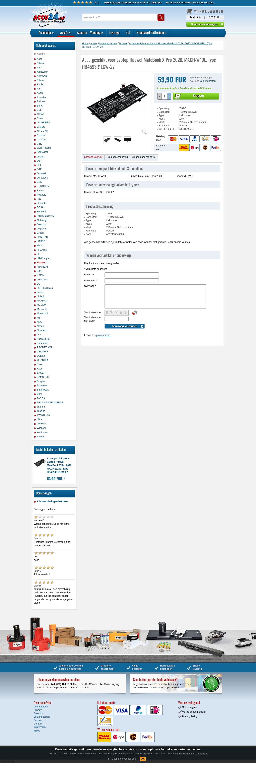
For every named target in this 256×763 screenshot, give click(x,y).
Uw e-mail (90, 280)
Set (128, 32)
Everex (40, 190)
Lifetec (40, 292)
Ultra (39, 419)
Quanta (41, 355)
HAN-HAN (42, 237)
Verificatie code (92, 312)
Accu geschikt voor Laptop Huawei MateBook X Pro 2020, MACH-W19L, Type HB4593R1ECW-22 (59, 465)
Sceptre (41, 381)
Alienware (42, 76)
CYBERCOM (44, 148)
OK (143, 758)
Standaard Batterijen (152, 32)
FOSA (40, 207)
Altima (40, 80)
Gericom (41, 224)
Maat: (162, 122)
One (39, 334)
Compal (41, 135)
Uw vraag (90, 286)
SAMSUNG (43, 377)
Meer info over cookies (124, 758)
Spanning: (164, 108)
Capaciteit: (164, 112)
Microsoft (42, 309)
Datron (40, 156)
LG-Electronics (45, 288)
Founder (41, 211)
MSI (39, 317)
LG (38, 283)
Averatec (41, 97)
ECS (39, 182)
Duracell (41, 173)
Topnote (41, 406)
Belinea (41, 101)
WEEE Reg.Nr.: (167, 129)
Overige (114, 32)
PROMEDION (44, 347)
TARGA (41, 398)
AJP (39, 67)
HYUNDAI (42, 266)
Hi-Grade (42, 250)
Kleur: (162, 118)
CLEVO (41, 127)
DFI (39, 165)
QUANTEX (43, 360)
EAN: (88, 234)
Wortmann (42, 432)
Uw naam (89, 274)
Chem (40, 118)
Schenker (42, 385)
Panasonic (42, 343)
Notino (40, 326)
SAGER (41, 372)
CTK (39, 143)
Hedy (40, 245)
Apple (40, 84)
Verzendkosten (208, 81)
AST (39, 88)
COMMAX (42, 131)
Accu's (65, 32)
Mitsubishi (42, 313)
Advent (40, 63)
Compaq (41, 139)
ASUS (40, 92)
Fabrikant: (164, 125)
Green (40, 232)
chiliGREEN (43, 122)
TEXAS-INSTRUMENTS (50, 402)
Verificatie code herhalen (92, 319)
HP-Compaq (43, 258)
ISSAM (40, 275)
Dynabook (42, 177)
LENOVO (42, 279)
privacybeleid (103, 335)
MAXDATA (42, 300)
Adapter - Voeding (90, 32)
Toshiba (41, 411)
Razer (40, 364)
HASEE (41, 241)
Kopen (198, 96)
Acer (39, 59)
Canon (40, 114)
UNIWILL (42, 423)
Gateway (41, 220)
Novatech (42, 330)
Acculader (46, 32)
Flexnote (41, 203)
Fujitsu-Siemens (45, 215)
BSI (39, 110)
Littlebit (41, 296)
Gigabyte (42, 228)
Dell (39, 160)
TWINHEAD (43, 415)
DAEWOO (42, 152)
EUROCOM (43, 186)
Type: (162, 115)
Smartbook (43, 389)
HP (38, 254)
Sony (39, 394)
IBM (39, 271)
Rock (39, 368)
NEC (39, 322)
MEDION (42, 304)
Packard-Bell (44, 339)
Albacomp (42, 71)
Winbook (41, 428)
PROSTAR (42, 351)
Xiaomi (40, 436)
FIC (39, 199)
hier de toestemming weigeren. (191, 753)
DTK (39, 169)
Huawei (41, 262)
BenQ (40, 105)
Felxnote (41, 194)
